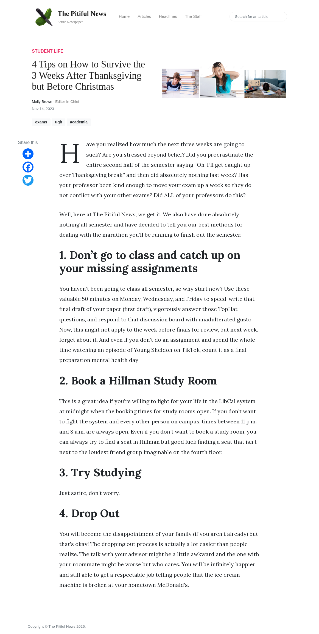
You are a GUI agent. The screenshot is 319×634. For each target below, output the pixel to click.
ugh (58, 122)
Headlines (168, 16)
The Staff (193, 16)
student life (47, 51)
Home (124, 16)
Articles (144, 16)
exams (41, 122)
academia (79, 122)
